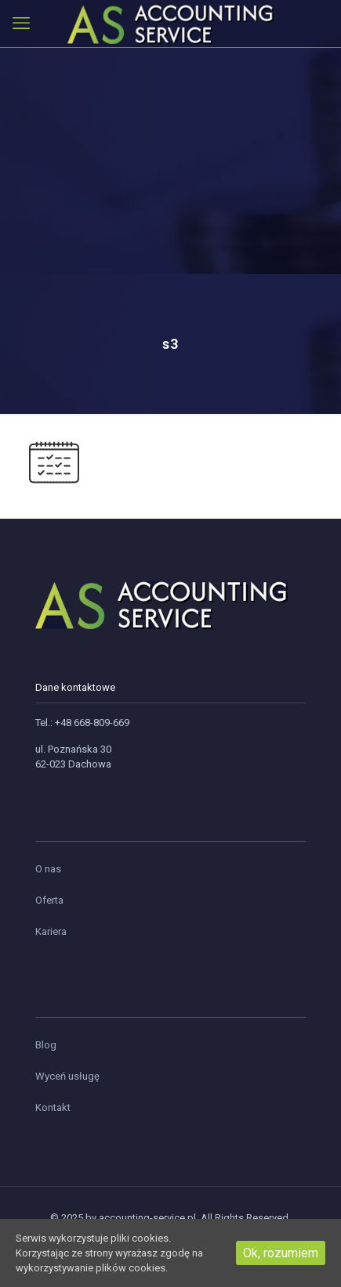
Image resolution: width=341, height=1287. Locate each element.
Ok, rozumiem (280, 1253)
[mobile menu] (21, 23)
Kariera (51, 931)
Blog (45, 1045)
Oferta (49, 900)
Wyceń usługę (67, 1076)
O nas (48, 869)
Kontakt (53, 1107)
